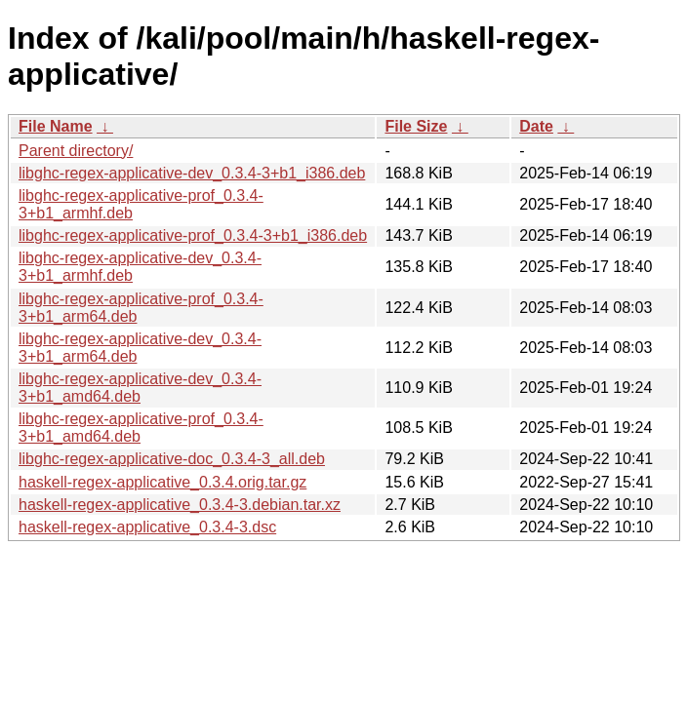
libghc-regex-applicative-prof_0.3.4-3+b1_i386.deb (193, 235)
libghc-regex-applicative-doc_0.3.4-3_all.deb (172, 458)
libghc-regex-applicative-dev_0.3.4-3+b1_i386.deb (192, 173)
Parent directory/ (76, 150)
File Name (56, 126)
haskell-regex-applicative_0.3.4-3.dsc (147, 527)
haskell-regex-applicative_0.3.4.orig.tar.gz (162, 482)
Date (536, 126)
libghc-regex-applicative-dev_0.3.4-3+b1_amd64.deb (140, 387)
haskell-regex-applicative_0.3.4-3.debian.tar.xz (180, 504)
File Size (415, 126)
